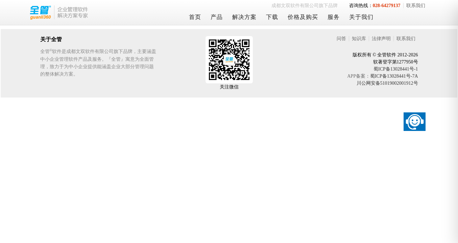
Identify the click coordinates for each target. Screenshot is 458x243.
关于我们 (361, 17)
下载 (272, 17)
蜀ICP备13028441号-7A (394, 76)
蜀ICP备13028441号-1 (395, 69)
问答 (341, 38)
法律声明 (381, 38)
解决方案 (244, 17)
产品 (217, 17)
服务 (334, 17)
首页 (195, 17)
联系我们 (415, 5)
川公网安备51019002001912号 (387, 83)
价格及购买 (303, 17)
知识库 (359, 38)
